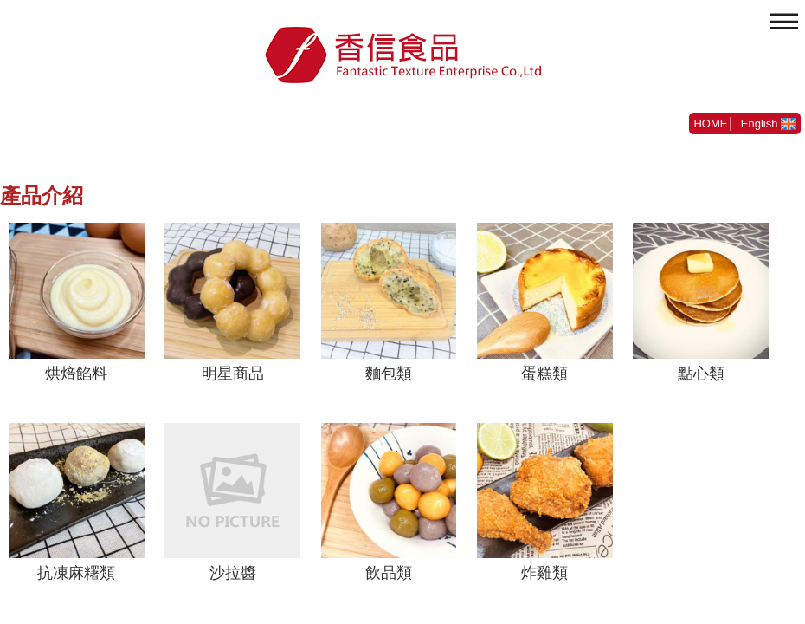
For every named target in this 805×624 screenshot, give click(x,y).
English (768, 123)
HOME (710, 123)
